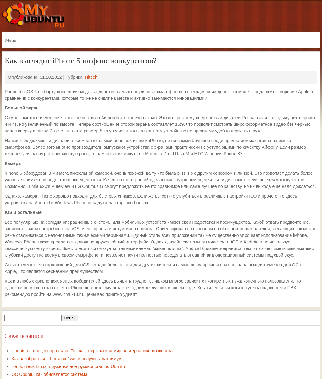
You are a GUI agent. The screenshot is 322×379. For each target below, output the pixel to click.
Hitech (91, 77)
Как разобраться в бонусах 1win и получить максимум (66, 358)
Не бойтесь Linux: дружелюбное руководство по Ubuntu (68, 366)
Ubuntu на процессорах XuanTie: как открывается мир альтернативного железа (92, 350)
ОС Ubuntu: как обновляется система (49, 374)
